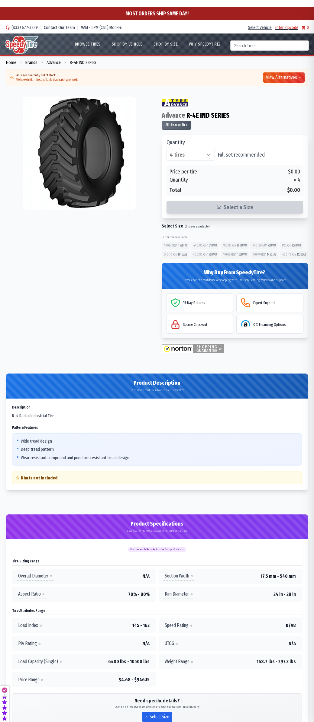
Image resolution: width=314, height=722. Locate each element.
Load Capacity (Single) (40, 661)
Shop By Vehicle (127, 44)
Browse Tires (88, 44)
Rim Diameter (179, 594)
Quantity (176, 142)
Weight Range (179, 661)
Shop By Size (166, 44)
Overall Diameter (35, 576)
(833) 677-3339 (24, 27)
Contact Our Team (59, 27)
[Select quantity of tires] (191, 155)
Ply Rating (29, 643)
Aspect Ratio (31, 594)
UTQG (171, 643)
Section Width (179, 576)
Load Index (30, 625)
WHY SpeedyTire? (205, 44)
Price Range (31, 679)
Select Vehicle (260, 27)
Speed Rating (179, 625)
